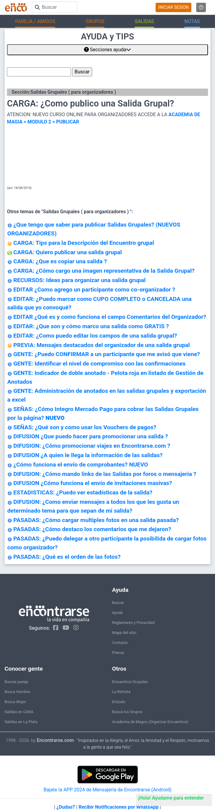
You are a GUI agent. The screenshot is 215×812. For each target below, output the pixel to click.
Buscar (118, 602)
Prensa (118, 652)
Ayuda (117, 612)
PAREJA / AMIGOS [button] (35, 21)
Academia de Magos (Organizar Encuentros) (150, 721)
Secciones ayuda (107, 49)
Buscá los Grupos (127, 711)
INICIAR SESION (173, 7)
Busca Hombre (17, 691)
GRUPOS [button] (95, 21)
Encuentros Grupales (130, 681)
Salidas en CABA (19, 711)
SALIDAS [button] (144, 21)
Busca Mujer (15, 701)
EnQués (119, 701)
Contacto (120, 642)
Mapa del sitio (124, 632)
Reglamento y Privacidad (133, 622)
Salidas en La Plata (21, 721)
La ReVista (121, 691)
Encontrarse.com (55, 740)
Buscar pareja (16, 681)
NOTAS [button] (192, 21)
